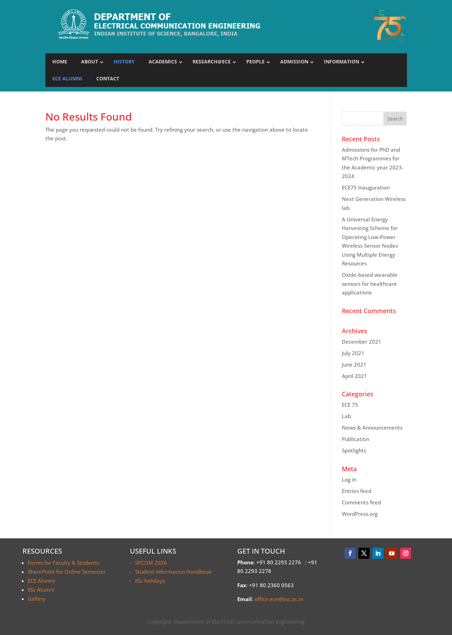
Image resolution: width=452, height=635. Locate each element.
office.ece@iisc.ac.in (279, 599)
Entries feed (356, 490)
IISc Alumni (41, 589)
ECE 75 (350, 404)
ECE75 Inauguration (366, 187)
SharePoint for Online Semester (67, 571)
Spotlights (354, 450)
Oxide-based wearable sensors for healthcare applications (370, 283)
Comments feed (361, 502)
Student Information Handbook (173, 571)
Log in (349, 479)
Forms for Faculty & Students (63, 562)
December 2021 (361, 341)
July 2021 (353, 353)
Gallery (36, 598)
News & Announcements (372, 427)
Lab (346, 416)
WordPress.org (360, 513)
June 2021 (354, 364)
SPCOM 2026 (151, 562)
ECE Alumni (41, 580)
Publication (355, 438)
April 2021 (354, 375)
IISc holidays (150, 580)
